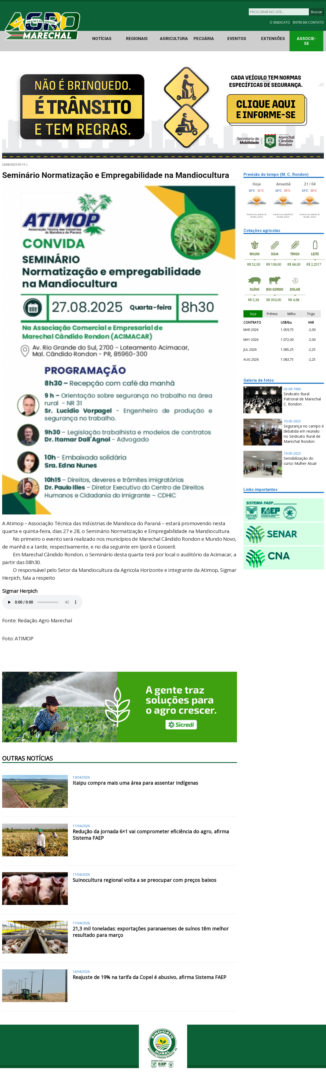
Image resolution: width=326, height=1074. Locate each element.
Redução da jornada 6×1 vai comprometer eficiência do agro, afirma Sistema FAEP (151, 834)
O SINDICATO (280, 22)
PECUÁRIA (204, 38)
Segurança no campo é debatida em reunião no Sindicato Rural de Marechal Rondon (304, 433)
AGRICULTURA (174, 38)
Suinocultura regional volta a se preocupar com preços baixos (144, 880)
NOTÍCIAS (102, 38)
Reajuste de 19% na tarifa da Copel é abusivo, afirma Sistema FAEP (149, 977)
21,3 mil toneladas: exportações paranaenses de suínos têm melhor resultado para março (151, 931)
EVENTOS (236, 38)
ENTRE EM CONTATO (308, 22)
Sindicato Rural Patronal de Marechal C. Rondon (302, 399)
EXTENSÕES (273, 38)
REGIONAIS (137, 38)
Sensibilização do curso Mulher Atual (300, 461)
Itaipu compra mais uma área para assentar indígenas (135, 783)
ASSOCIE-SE (306, 41)
